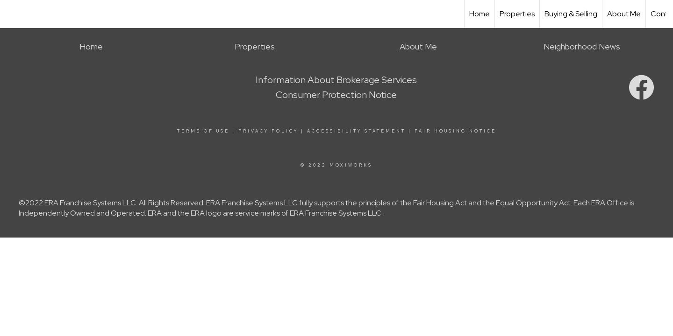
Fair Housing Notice (455, 131)
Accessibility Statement (356, 131)
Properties (517, 14)
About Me (624, 14)
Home (479, 14)
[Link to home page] (12, 14)
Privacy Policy (268, 131)
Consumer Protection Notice (336, 95)
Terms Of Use (203, 131)
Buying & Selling (570, 14)
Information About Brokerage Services (336, 80)
